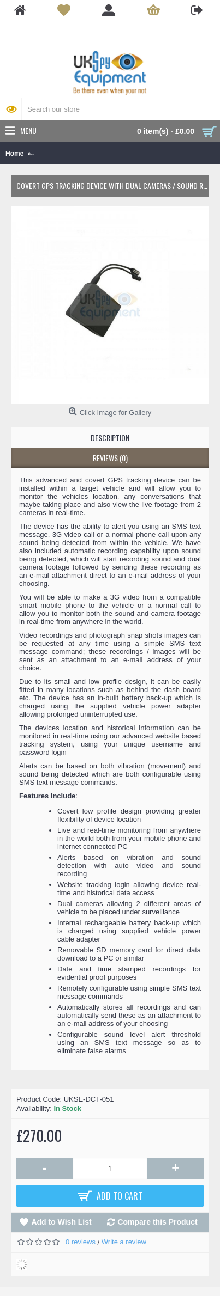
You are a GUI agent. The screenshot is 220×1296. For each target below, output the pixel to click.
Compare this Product (157, 1222)
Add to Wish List (61, 1222)
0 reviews (81, 1242)
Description (110, 437)
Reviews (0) (110, 457)
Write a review (124, 1242)
